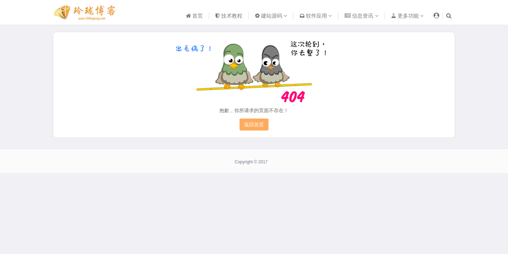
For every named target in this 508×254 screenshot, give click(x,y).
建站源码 (271, 16)
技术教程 (229, 16)
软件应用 (316, 16)
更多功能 (407, 16)
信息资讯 (361, 16)
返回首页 (254, 124)
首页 (194, 16)
